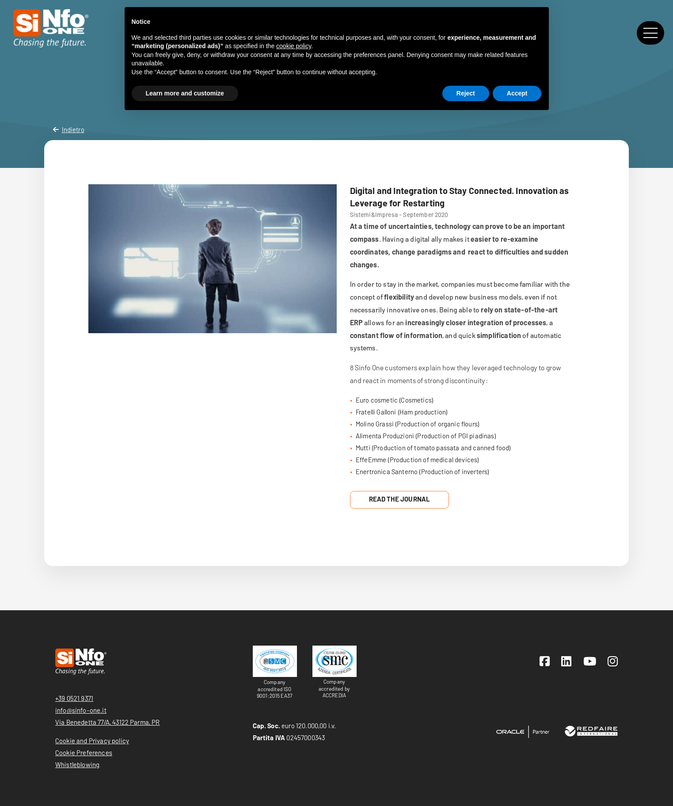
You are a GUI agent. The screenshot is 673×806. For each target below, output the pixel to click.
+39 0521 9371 (74, 698)
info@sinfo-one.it (80, 710)
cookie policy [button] (293, 45)
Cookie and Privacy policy (92, 741)
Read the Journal (399, 499)
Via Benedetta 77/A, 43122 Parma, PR (107, 722)
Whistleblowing (77, 764)
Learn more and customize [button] (185, 93)
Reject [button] (465, 93)
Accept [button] (517, 93)
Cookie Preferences (83, 753)
